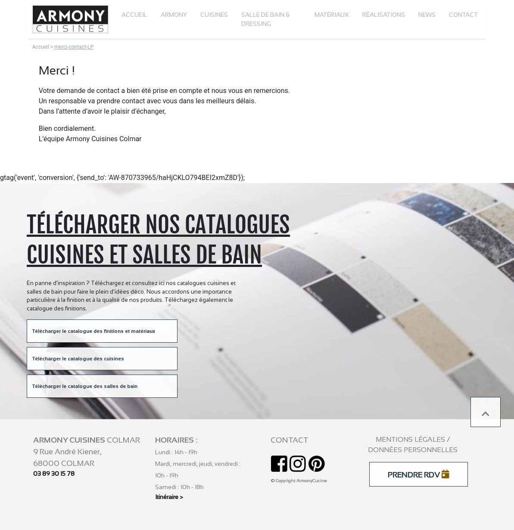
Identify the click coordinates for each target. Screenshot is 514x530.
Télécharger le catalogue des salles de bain (84, 386)
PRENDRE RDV (418, 474)
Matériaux (332, 14)
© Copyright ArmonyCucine (299, 480)
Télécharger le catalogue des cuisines (78, 359)
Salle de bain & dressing (265, 19)
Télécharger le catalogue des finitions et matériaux (93, 331)
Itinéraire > (169, 496)
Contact (463, 14)
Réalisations (383, 14)
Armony (174, 14)
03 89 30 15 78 (54, 473)
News (427, 14)
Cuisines (214, 14)
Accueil (134, 14)
